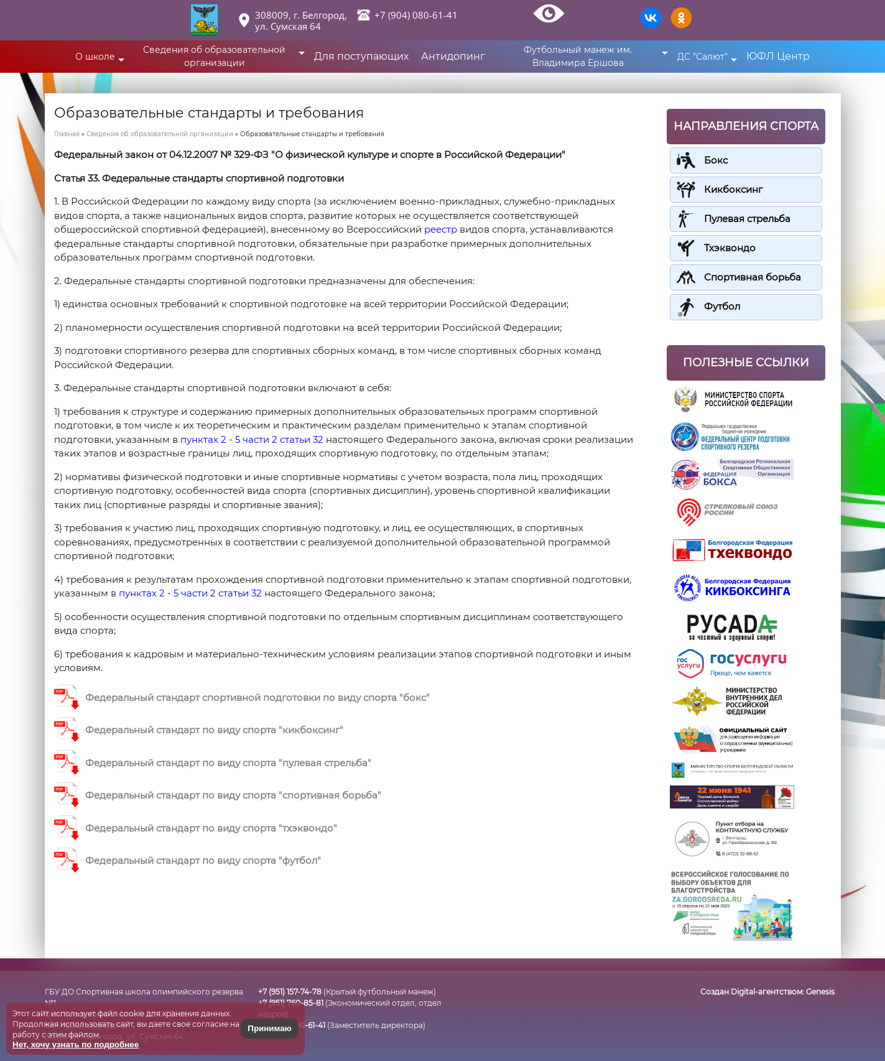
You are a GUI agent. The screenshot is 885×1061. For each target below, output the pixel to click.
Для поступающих (361, 56)
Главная (67, 134)
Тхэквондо (730, 248)
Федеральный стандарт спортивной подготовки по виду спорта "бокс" (257, 697)
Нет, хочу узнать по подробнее (75, 1044)
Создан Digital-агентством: (767, 991)
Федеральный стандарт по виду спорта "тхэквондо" (211, 828)
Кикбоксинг (733, 189)
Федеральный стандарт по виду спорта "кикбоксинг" (214, 730)
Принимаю (270, 1028)
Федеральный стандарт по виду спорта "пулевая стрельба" (228, 763)
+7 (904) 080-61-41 (416, 15)
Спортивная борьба (752, 277)
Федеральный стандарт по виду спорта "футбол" (203, 860)
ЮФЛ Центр (778, 56)
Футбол (722, 306)
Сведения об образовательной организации (159, 134)
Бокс (716, 160)
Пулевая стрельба (747, 219)
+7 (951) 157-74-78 (290, 991)
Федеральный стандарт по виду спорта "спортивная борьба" (233, 795)
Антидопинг (453, 56)
